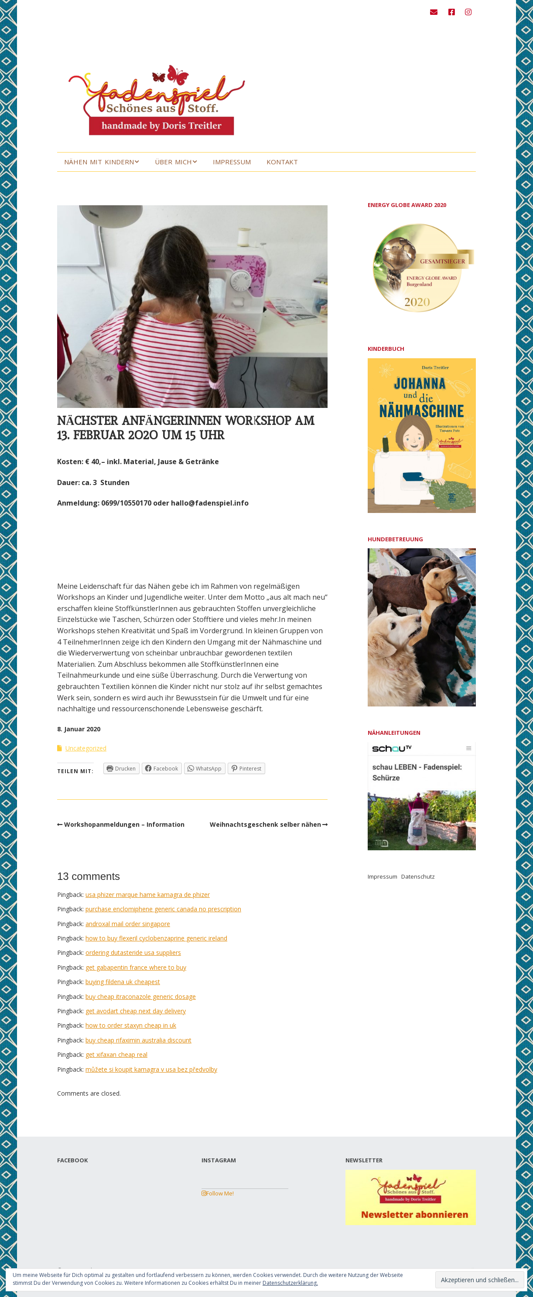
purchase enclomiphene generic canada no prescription (163, 909)
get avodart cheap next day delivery (135, 1011)
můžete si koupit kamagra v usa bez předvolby (151, 1069)
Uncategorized (85, 748)
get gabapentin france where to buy (135, 967)
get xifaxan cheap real (116, 1054)
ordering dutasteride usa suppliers (133, 952)
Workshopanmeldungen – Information (124, 824)
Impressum (232, 161)
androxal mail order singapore (127, 924)
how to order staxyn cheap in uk (130, 1025)
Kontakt (282, 161)
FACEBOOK (72, 1160)
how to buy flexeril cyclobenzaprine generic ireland (156, 938)
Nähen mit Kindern (99, 161)
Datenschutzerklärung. (290, 1283)
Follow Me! (218, 1193)
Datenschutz (418, 876)
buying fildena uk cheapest (122, 982)
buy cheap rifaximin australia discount (138, 1040)
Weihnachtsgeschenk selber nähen (265, 824)
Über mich (173, 161)
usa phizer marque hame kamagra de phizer (147, 894)
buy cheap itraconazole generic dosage (140, 996)
